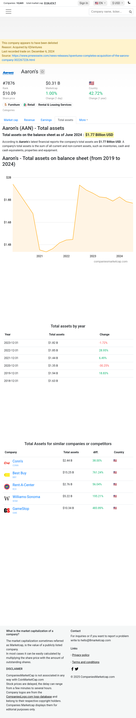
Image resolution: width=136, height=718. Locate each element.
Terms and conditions (85, 662)
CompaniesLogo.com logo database (29, 696)
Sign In (84, 3)
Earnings (46, 120)
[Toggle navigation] (8, 11)
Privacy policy (80, 655)
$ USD (116, 3)
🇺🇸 (99, 3)
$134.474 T (50, 3)
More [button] (82, 120)
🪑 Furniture (12, 104)
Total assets (65, 120)
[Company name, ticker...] (111, 11)
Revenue (29, 120)
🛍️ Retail (29, 104)
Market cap (11, 120)
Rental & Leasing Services (55, 104)
